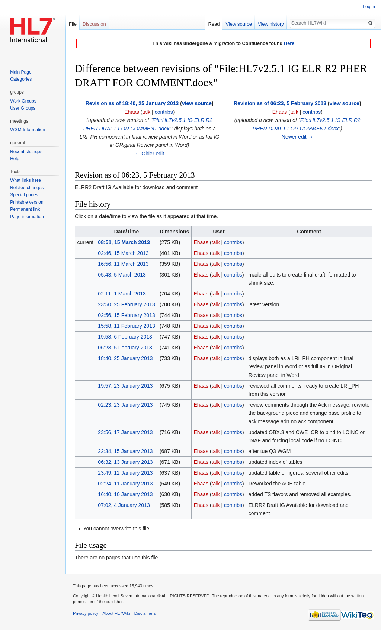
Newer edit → (297, 137)
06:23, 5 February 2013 (125, 347)
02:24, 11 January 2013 (125, 484)
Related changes (27, 187)
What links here (25, 180)
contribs (164, 112)
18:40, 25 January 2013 (125, 358)
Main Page (20, 72)
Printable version (26, 202)
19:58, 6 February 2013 (125, 337)
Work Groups (23, 101)
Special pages (24, 194)
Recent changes (26, 151)
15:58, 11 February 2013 (126, 326)
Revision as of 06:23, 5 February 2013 (280, 103)
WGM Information (27, 129)
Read (214, 24)
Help (14, 158)
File (73, 24)
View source (238, 24)
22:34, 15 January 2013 (125, 451)
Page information (27, 216)
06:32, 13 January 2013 (125, 462)
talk (146, 112)
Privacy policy (85, 613)
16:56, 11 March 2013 (123, 264)
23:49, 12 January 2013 (125, 473)
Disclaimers (145, 613)
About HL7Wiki (116, 613)
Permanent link (25, 209)
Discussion (94, 24)
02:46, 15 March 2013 (123, 253)
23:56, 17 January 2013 (125, 432)
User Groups (22, 108)
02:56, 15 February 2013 (126, 315)
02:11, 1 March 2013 (121, 294)
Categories (21, 79)
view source (197, 103)
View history (271, 24)
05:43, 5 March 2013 (121, 275)
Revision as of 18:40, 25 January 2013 (132, 103)
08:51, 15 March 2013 (124, 242)
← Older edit (149, 153)
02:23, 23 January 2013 (125, 405)
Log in (369, 6)
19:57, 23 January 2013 (125, 386)
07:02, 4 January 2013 (124, 505)
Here (289, 43)
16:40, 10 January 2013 (125, 494)
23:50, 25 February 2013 (126, 304)
